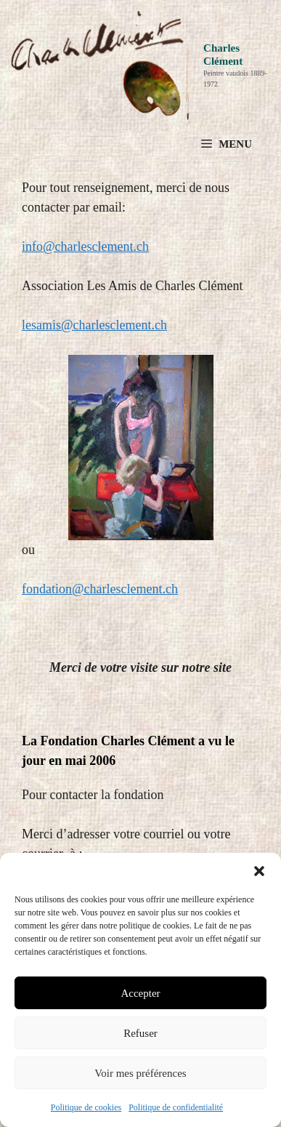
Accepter (140, 993)
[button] (259, 871)
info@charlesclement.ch (85, 246)
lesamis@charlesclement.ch (94, 325)
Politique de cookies (86, 1107)
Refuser (140, 1033)
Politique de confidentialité (176, 1107)
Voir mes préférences (140, 1073)
